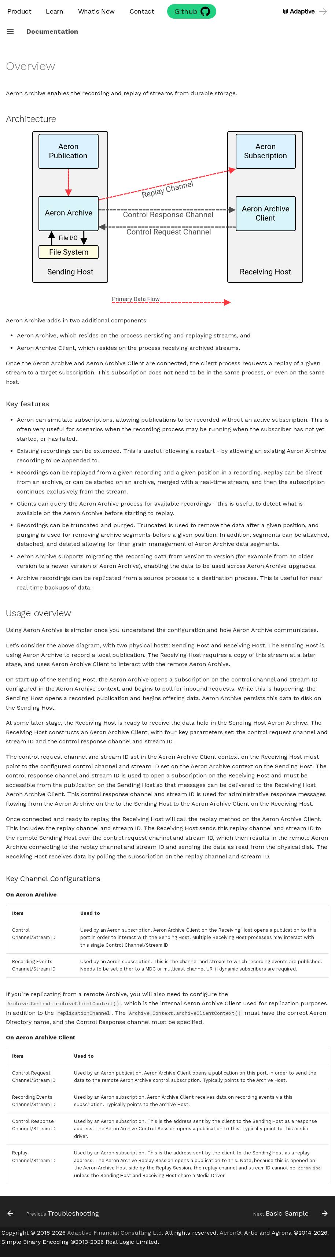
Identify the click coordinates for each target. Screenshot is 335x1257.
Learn (54, 11)
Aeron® (230, 1232)
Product (19, 11)
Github (186, 11)
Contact (141, 11)
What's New (96, 11)
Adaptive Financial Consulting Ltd (114, 1232)
